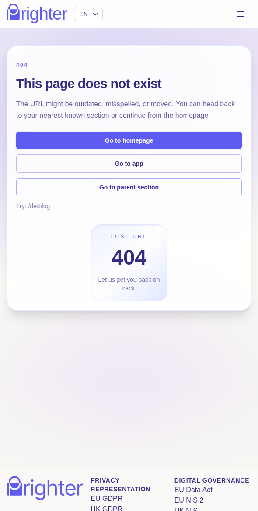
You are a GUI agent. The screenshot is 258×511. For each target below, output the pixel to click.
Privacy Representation (120, 485)
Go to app (129, 163)
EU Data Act (193, 490)
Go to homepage (129, 140)
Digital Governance (212, 480)
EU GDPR (106, 498)
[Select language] (88, 14)
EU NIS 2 (189, 500)
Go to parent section (129, 187)
